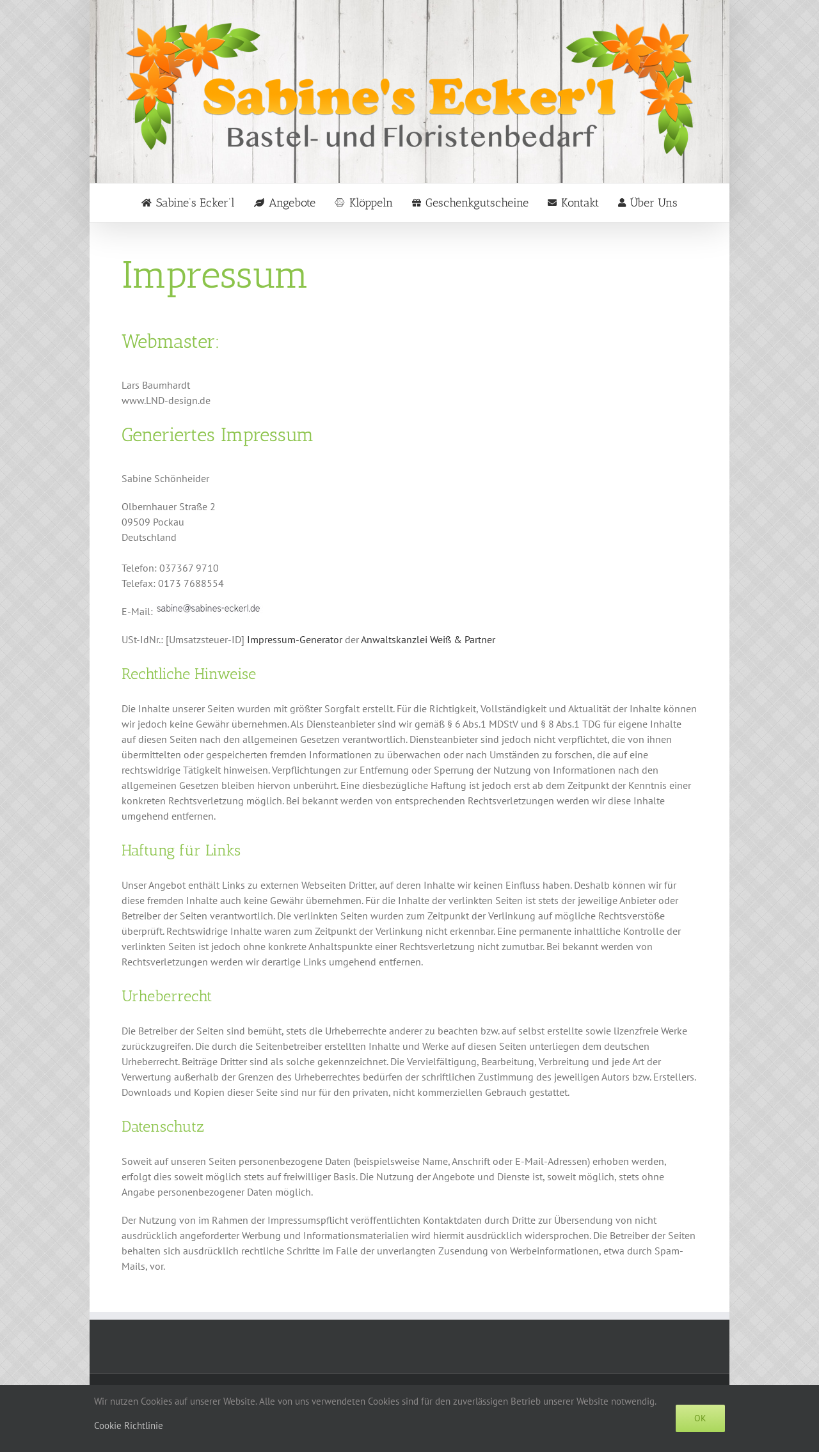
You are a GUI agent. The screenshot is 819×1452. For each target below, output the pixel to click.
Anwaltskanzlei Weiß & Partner (428, 639)
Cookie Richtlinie (128, 1425)
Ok (700, 1418)
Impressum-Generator (294, 639)
